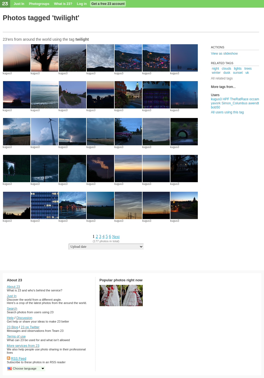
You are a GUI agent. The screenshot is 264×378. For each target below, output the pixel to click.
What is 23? (63, 4)
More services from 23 (23, 346)
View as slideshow (224, 53)
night (215, 68)
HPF (226, 99)
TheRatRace (239, 99)
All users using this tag (227, 112)
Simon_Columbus (235, 103)
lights (238, 68)
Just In (19, 4)
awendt (253, 103)
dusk (226, 73)
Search (12, 309)
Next (116, 237)
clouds (226, 68)
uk (247, 73)
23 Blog (12, 327)
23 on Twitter (30, 327)
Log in (82, 4)
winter (216, 73)
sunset (238, 73)
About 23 (13, 287)
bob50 (215, 107)
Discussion (24, 318)
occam (254, 99)
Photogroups (39, 4)
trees (248, 68)
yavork (216, 103)
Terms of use (16, 336)
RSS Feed (18, 359)
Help (10, 318)
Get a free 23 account (107, 4)
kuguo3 (7, 73)
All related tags (222, 78)
